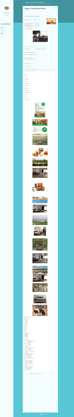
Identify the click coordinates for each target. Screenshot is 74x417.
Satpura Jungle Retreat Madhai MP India (34, 2)
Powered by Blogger (43, 414)
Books (2, 25)
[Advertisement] (62, 20)
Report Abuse (3, 30)
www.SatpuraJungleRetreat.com (30, 59)
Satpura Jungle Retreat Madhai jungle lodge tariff (34, 373)
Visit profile (7, 15)
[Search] (64, 2)
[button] (55, 8)
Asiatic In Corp (6, 12)
